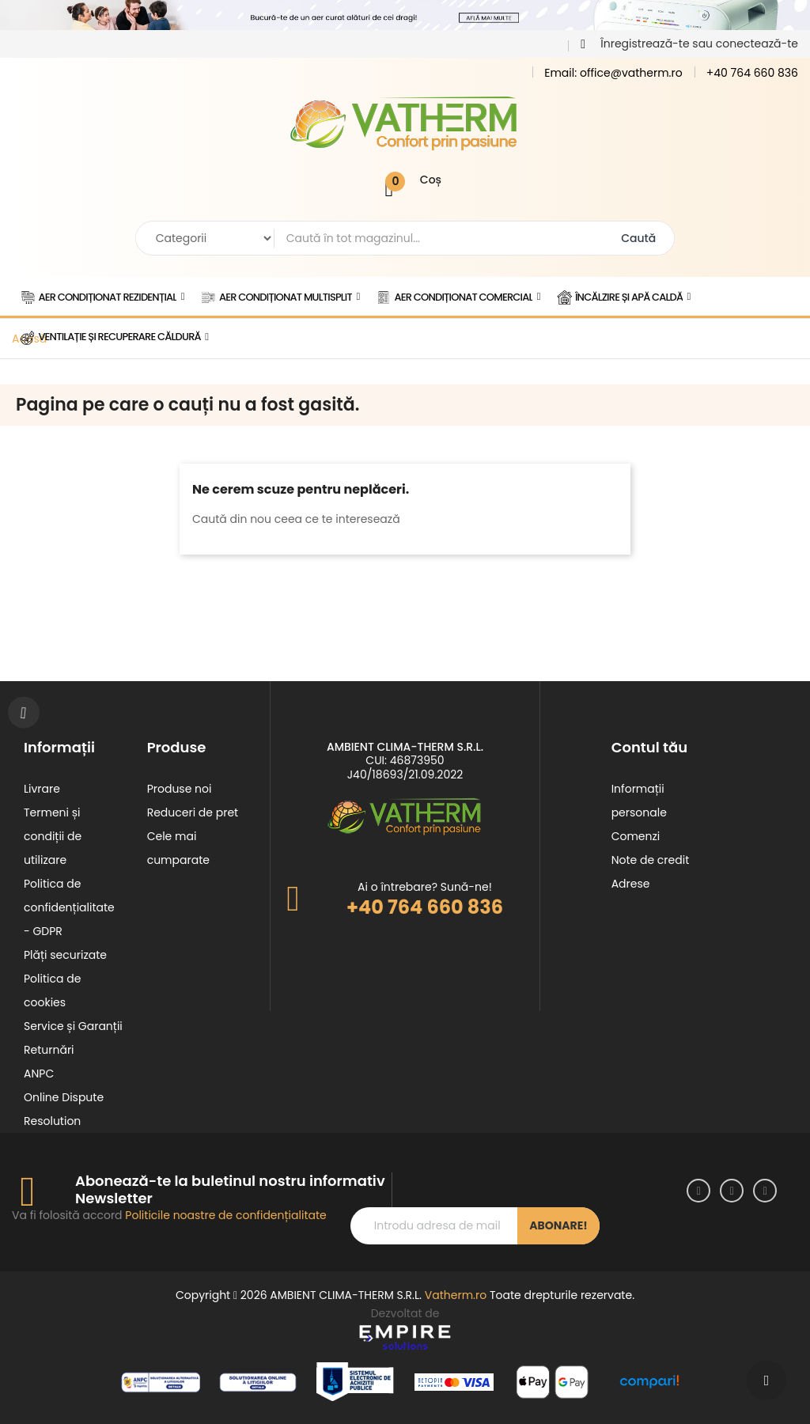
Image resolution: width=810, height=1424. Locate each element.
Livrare (42, 789)
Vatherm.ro (455, 1295)
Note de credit (650, 860)
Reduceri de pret (193, 812)
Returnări (49, 1050)
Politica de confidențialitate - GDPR (69, 907)
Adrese (630, 884)
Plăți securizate (65, 955)
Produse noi (179, 789)
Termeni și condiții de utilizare (52, 836)
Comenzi (635, 836)
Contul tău (649, 747)
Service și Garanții (73, 1026)
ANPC (39, 1073)
